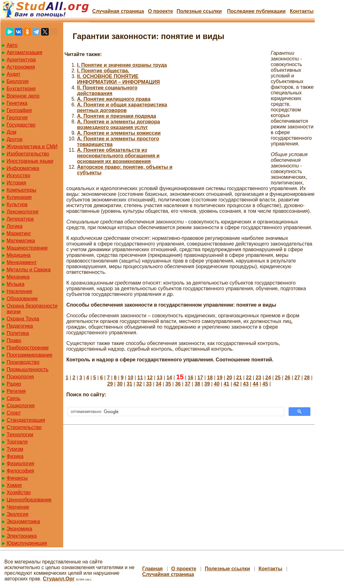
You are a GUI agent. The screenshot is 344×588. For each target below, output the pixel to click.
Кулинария (19, 197)
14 (169, 377)
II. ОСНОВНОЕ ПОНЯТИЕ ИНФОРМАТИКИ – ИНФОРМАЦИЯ (118, 79)
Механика (18, 277)
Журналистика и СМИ (32, 146)
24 (268, 377)
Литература (20, 219)
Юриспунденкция (27, 543)
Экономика (19, 528)
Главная (152, 568)
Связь (13, 398)
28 (307, 377)
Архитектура (21, 59)
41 (226, 384)
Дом (11, 132)
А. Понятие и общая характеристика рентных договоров (122, 107)
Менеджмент (22, 262)
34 (158, 384)
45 (265, 384)
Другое (15, 139)
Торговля (17, 441)
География (19, 110)
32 (139, 384)
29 (110, 384)
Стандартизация (26, 420)
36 (178, 384)
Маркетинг (19, 233)
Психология (20, 376)
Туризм (15, 449)
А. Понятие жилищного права (113, 99)
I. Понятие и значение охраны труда (122, 65)
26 (287, 377)
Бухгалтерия (21, 88)
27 (297, 377)
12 (150, 377)
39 (207, 384)
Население (19, 291)
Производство (23, 362)
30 (120, 384)
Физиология (20, 463)
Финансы (17, 478)
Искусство (18, 175)
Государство (21, 124)
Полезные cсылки (199, 11)
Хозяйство (19, 492)
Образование (22, 298)
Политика (18, 333)
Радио (14, 384)
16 (190, 377)
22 (249, 377)
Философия (20, 470)
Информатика (23, 168)
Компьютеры (21, 190)
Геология (17, 117)
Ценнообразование (29, 499)
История (16, 182)
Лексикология (22, 211)
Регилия (16, 391)
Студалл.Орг (59, 578)
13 (160, 377)
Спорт (14, 413)
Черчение (18, 507)
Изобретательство (28, 153)
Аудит (13, 74)
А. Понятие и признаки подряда (116, 116)
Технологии (20, 434)
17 (200, 377)
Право (14, 340)
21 (239, 377)
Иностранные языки (30, 161)
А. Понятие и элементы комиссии (119, 133)
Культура (17, 204)
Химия (14, 485)
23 (258, 377)
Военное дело (23, 96)
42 (236, 384)
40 (216, 384)
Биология (18, 81)
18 (210, 377)
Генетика (17, 103)
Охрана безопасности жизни (32, 308)
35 (168, 384)
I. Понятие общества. (103, 70)
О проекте (160, 11)
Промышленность (27, 369)
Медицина (19, 255)
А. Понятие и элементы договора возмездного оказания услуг (118, 124)
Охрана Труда (23, 318)
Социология (21, 405)
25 (278, 377)
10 (130, 377)
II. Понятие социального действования (107, 90)
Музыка (16, 284)
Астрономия (21, 67)
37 (188, 384)
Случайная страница (118, 11)
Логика (14, 226)
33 (149, 384)
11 (140, 377)
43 (246, 384)
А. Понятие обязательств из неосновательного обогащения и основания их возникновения (118, 155)
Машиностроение (27, 248)
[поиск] (175, 412)
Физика (15, 456)
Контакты (301, 11)
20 (229, 377)
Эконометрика (23, 521)
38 (197, 384)
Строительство (24, 427)
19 (220, 377)
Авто (12, 45)
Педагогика (20, 326)
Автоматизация (24, 52)
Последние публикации (256, 11)
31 (129, 384)
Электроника (22, 536)
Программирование (30, 355)
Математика (21, 240)
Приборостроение (28, 347)
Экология (17, 514)
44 (255, 384)
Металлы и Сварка (29, 269)
